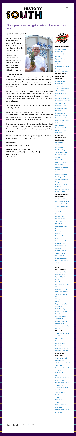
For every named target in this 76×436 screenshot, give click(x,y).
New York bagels (60, 162)
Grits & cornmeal (60, 343)
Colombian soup (60, 103)
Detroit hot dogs (60, 159)
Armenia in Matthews (61, 179)
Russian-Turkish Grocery (62, 167)
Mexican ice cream (61, 289)
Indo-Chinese (59, 282)
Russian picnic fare (61, 177)
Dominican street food (62, 201)
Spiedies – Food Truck (61, 387)
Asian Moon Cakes (60, 272)
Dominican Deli (59, 255)
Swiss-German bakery (62, 64)
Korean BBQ (59, 147)
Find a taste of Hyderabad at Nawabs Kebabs (62, 326)
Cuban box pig (59, 86)
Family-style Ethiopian (62, 199)
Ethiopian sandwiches (61, 316)
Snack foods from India (62, 88)
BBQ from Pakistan (61, 321)
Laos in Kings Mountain (62, 348)
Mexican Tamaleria (61, 115)
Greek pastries (59, 216)
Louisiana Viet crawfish (62, 291)
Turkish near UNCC (61, 318)
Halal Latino (59, 164)
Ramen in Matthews (61, 174)
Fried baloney (59, 341)
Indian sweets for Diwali (62, 101)
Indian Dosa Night (60, 309)
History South (27, 424)
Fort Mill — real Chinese (62, 118)
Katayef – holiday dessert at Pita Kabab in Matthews (62, 184)
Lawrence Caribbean (61, 350)
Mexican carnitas (60, 274)
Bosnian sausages (60, 218)
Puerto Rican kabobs (61, 71)
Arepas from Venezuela (62, 98)
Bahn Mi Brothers (60, 314)
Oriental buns (59, 214)
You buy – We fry (60, 253)
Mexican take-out (60, 113)
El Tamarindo (59, 346)
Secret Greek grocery (61, 152)
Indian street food (60, 51)
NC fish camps (59, 338)
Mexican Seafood (60, 250)
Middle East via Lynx (61, 311)
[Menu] (67, 7)
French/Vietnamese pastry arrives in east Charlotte (61, 260)
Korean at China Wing (61, 105)
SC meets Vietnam (60, 91)
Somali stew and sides (62, 206)
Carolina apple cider (61, 49)
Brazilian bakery (60, 150)
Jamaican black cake (61, 204)
